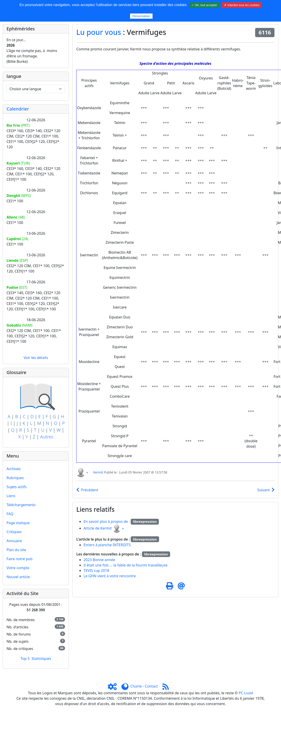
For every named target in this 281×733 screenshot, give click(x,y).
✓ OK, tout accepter (204, 5)
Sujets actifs (17, 486)
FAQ (10, 513)
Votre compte (18, 567)
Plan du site (16, 549)
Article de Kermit (97, 528)
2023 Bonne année (99, 559)
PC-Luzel (246, 692)
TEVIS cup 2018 (96, 570)
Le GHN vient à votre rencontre (109, 575)
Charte (136, 686)
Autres (46, 437)
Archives (14, 468)
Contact (151, 686)
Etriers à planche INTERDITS (107, 544)
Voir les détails (36, 357)
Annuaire (14, 540)
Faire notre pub (19, 558)
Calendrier (18, 109)
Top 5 (25, 658)
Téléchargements (21, 504)
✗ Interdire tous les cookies (241, 5)
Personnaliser (141, 16)
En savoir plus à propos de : (107, 521)
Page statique (18, 522)
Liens (11, 495)
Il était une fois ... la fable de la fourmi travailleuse (125, 565)
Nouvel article (18, 576)
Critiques (14, 531)
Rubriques (15, 477)
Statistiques (41, 658)
